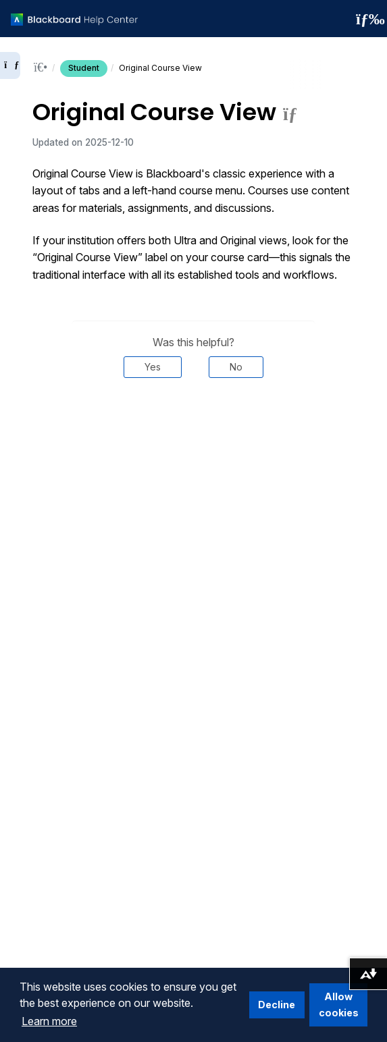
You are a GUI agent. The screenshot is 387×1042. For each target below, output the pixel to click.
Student (83, 68)
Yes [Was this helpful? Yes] (153, 367)
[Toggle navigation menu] (366, 18)
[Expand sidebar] (10, 65)
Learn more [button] (49, 1021)
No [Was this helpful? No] (236, 367)
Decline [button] (276, 1004)
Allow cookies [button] (339, 1004)
